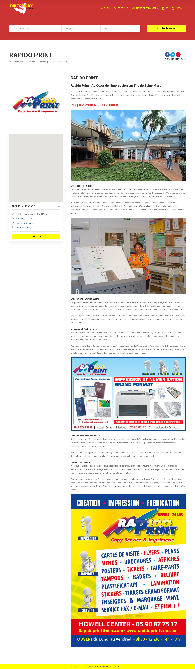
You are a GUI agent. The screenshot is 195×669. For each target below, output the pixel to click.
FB (165, 8)
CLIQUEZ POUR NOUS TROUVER (94, 105)
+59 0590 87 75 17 (24, 218)
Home (21, 62)
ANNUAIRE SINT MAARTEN (145, 8)
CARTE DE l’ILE (121, 8)
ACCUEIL (105, 8)
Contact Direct (36, 236)
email (85, 666)
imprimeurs (42, 62)
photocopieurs (52, 62)
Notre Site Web (22, 227)
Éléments (31, 62)
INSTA (177, 8)
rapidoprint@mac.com (25, 223)
